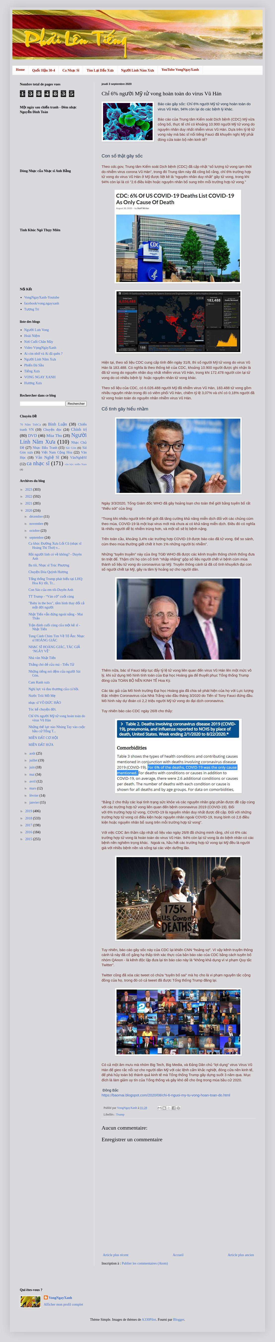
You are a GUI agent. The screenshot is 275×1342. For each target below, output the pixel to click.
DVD (32, 435)
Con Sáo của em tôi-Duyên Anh (50, 590)
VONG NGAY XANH (40, 377)
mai (32, 774)
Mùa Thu (54, 435)
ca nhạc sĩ (38, 463)
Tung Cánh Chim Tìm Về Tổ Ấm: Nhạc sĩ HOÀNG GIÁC (56, 638)
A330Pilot (149, 1319)
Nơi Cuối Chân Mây (38, 342)
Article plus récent (115, 1255)
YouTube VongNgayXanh (180, 70)
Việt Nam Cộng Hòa (56, 452)
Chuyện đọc (52, 429)
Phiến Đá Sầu (34, 365)
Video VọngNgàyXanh (40, 348)
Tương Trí (31, 309)
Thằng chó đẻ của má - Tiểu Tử (51, 664)
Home (20, 70)
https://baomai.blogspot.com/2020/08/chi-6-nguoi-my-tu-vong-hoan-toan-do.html (166, 1095)
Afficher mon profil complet (63, 1304)
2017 (29, 825)
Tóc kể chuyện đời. (42, 709)
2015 (29, 839)
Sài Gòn (71, 448)
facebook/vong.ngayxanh (41, 303)
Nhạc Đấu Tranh (45, 448)
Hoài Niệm (32, 336)
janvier (34, 802)
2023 (29, 489)
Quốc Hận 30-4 (43, 70)
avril (32, 781)
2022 (29, 496)
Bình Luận (57, 424)
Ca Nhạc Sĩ (70, 70)
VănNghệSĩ (78, 457)
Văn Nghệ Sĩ (47, 457)
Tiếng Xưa (32, 371)
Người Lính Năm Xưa (137, 70)
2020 (29, 510)
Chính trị (79, 429)
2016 (29, 832)
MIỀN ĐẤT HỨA (41, 745)
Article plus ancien (241, 1255)
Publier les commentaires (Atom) (145, 1263)
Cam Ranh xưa (39, 682)
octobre (34, 530)
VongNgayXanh (60, 1298)
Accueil (178, 1255)
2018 (29, 818)
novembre (36, 524)
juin (32, 767)
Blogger (178, 1319)
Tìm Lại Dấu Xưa (100, 70)
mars (33, 788)
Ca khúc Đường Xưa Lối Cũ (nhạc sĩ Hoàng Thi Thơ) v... (55, 546)
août (32, 753)
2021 (29, 503)
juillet (33, 760)
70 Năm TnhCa (30, 424)
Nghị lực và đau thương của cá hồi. (53, 689)
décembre (36, 516)
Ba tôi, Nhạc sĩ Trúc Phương (48, 565)
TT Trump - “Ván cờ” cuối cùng (51, 596)
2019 (29, 811)
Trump (120, 1114)
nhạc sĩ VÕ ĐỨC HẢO (44, 703)
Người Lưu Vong (36, 330)
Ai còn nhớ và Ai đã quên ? (43, 353)
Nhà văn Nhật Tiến (42, 658)
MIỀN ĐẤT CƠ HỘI (43, 738)
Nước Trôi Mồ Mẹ (41, 696)
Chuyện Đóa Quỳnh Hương (48, 572)
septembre (36, 537)
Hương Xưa (33, 383)
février (34, 795)
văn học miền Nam (76, 464)
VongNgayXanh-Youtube (41, 297)
